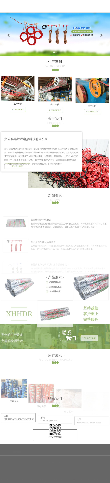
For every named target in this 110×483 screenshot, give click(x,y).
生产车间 (72, 12)
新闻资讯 (38, 11)
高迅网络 (51, 481)
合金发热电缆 (55, 303)
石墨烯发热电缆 (54, 299)
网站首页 (5, 10)
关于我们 (22, 10)
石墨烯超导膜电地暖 (41, 227)
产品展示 (55, 11)
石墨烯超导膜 (55, 294)
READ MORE (17, 168)
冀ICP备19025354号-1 (61, 479)
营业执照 (62, 481)
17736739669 (89, 340)
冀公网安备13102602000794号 (86, 478)
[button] (8, 34)
